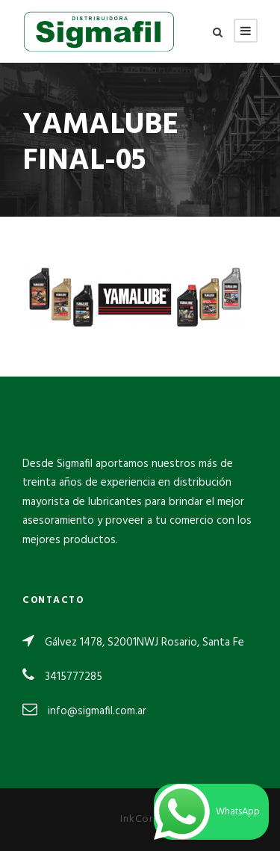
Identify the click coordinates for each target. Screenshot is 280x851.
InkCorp (140, 819)
